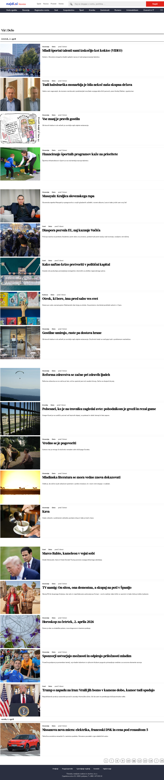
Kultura (45, 295)
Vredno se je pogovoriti (59, 443)
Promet (53, 4)
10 (128, 760)
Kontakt (96, 769)
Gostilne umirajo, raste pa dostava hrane (71, 333)
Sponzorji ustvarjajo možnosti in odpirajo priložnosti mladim (86, 656)
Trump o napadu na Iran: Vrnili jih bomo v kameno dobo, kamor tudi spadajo (98, 690)
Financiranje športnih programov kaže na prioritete (80, 154)
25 (162, 760)
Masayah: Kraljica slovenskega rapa (68, 196)
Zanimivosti (104, 10)
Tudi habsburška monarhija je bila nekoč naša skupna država (87, 84)
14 (150, 760)
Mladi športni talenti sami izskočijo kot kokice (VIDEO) (82, 50)
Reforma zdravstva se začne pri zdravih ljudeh (76, 374)
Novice (46, 4)
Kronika (92, 10)
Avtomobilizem (132, 10)
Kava (45, 511)
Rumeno (118, 10)
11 (134, 760)
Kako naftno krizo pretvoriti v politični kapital (76, 264)
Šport (81, 10)
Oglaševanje (107, 769)
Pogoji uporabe (67, 769)
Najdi (155, 4)
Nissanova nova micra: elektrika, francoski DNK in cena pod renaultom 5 (95, 730)
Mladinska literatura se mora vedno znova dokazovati (81, 477)
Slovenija (25, 10)
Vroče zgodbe (11, 10)
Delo (53, 47)
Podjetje (55, 769)
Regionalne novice (42, 10)
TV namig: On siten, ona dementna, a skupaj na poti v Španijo (86, 587)
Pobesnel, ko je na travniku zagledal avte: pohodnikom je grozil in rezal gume (99, 409)
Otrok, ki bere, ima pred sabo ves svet (70, 298)
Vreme (61, 4)
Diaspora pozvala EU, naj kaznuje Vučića (71, 230)
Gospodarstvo (68, 10)
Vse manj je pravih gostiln (61, 119)
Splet (39, 4)
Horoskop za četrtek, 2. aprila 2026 (68, 621)
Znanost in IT (148, 10)
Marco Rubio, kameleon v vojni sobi (68, 553)
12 (139, 760)
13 (145, 760)
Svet (56, 10)
